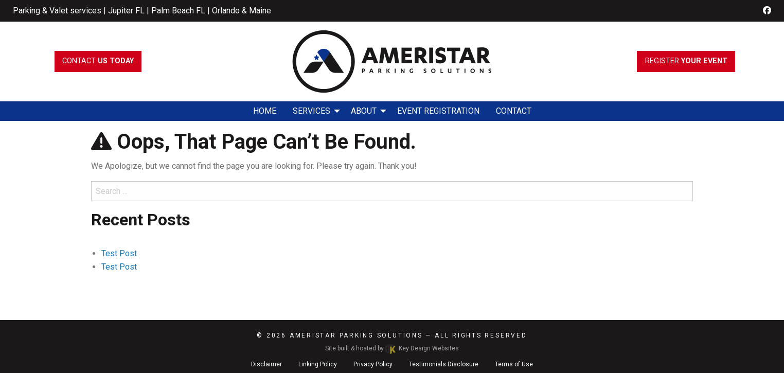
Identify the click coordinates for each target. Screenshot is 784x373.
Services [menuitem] (311, 111)
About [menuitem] (364, 111)
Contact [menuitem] (513, 111)
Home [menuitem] (264, 111)
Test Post (119, 253)
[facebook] (767, 10)
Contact (98, 61)
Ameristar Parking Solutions (356, 335)
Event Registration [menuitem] (438, 111)
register (686, 61)
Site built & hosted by (392, 348)
